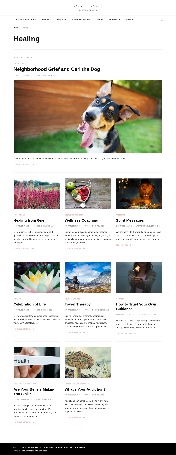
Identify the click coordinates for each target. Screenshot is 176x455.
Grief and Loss (21, 215)
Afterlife (120, 215)
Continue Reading (24, 164)
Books (129, 20)
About (100, 20)
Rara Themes (19, 451)
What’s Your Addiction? (85, 389)
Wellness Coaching (81, 220)
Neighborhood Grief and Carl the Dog (57, 69)
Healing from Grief (30, 220)
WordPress (42, 451)
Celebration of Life (30, 304)
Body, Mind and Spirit (74, 215)
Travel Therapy (78, 304)
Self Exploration (73, 299)
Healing (17, 299)
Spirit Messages (130, 220)
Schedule (61, 20)
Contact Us (114, 20)
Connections (20, 63)
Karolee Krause (22, 76)
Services (46, 20)
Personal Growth (81, 20)
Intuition (120, 299)
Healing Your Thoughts (25, 384)
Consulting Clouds (88, 6)
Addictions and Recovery (77, 384)
